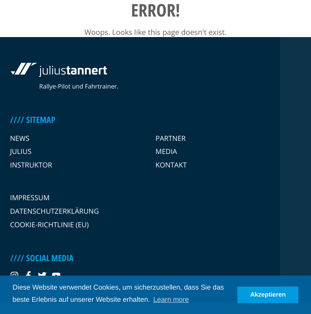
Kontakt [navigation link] (171, 165)
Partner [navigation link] (171, 138)
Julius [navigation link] (20, 151)
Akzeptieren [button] (268, 294)
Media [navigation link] (166, 151)
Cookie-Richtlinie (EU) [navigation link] (49, 224)
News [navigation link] (19, 138)
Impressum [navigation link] (30, 197)
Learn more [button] (171, 300)
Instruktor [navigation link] (31, 165)
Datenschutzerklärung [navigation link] (54, 211)
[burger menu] (297, 19)
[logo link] (58, 19)
